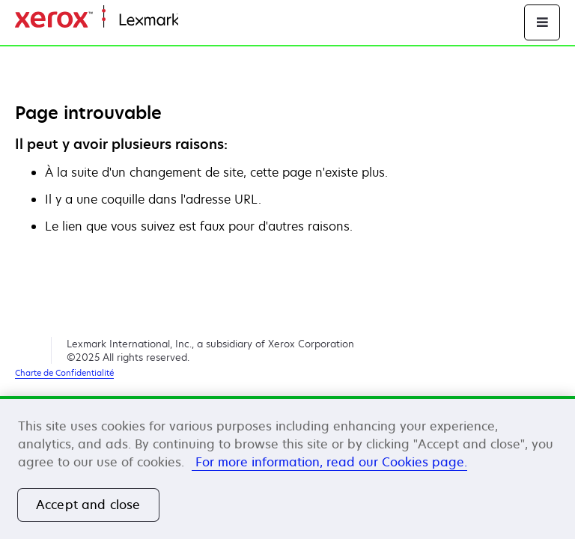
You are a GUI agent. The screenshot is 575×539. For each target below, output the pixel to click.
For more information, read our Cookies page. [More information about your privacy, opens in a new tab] (329, 462)
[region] (287, 467)
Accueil (196, 20)
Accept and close (88, 504)
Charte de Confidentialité (64, 372)
